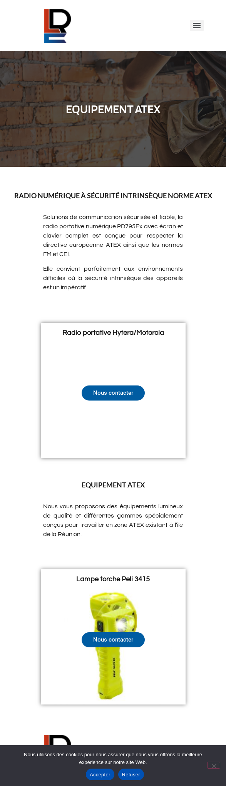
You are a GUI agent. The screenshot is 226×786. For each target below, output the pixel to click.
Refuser (131, 775)
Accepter (100, 775)
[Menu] (197, 25)
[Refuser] (213, 765)
